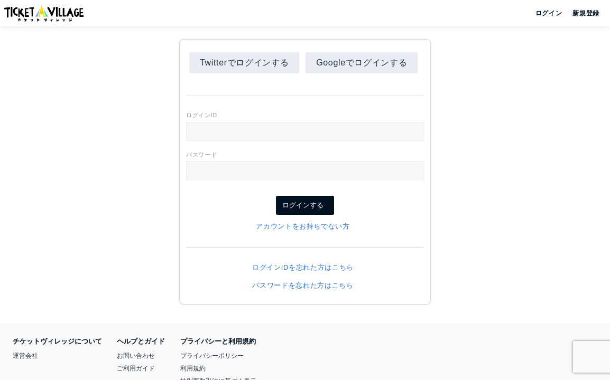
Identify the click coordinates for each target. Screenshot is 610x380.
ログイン (548, 13)
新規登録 (581, 13)
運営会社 (25, 355)
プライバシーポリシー (212, 355)
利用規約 (193, 368)
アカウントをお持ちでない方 (305, 226)
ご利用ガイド (136, 368)
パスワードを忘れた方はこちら (304, 285)
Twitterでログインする (244, 62)
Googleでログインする (361, 62)
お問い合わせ (136, 355)
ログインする (305, 205)
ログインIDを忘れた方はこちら (305, 267)
